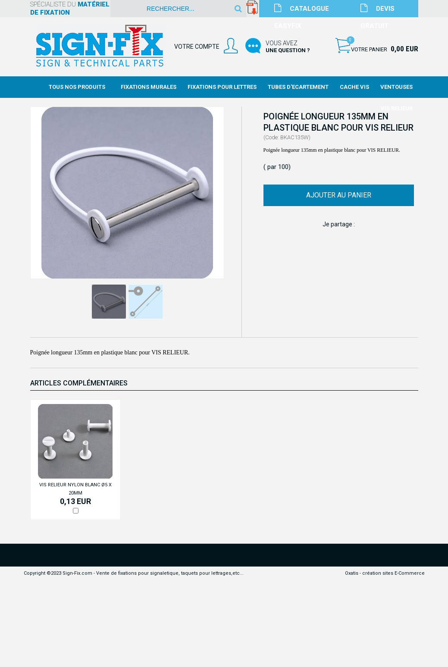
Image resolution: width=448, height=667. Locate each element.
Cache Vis (354, 87)
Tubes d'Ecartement (298, 87)
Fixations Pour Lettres (222, 87)
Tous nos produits (77, 87)
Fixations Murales (148, 87)
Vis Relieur (397, 108)
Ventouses (396, 87)
